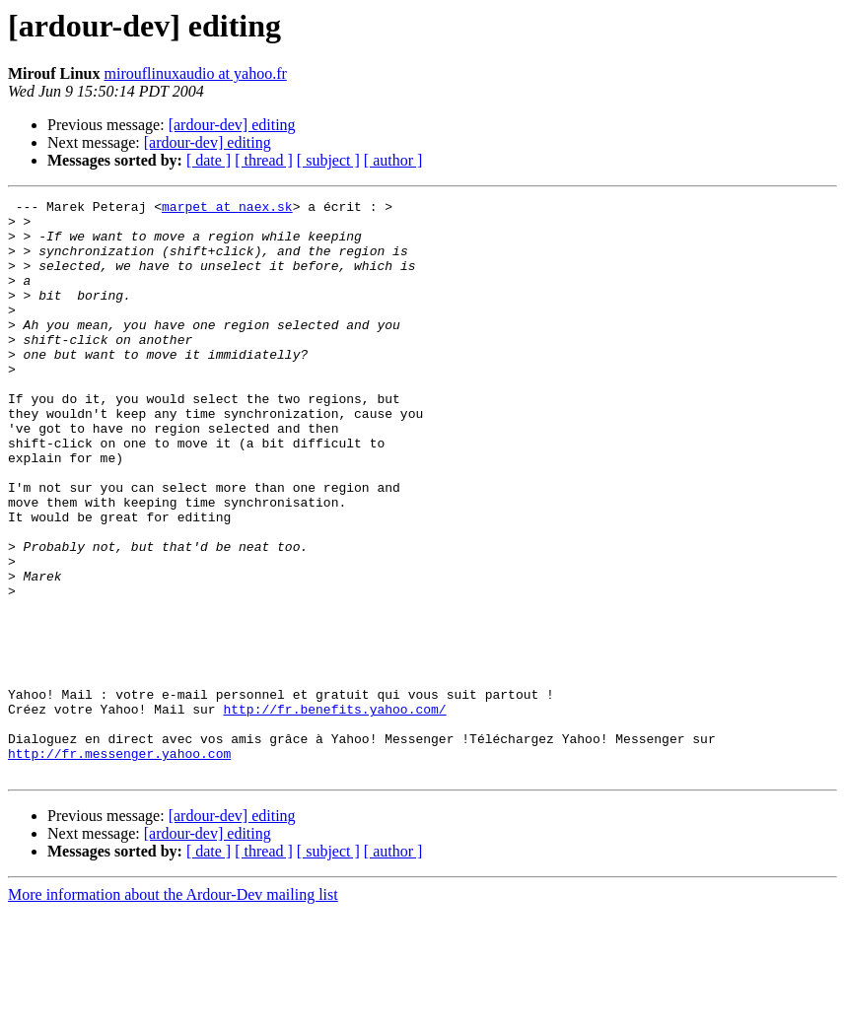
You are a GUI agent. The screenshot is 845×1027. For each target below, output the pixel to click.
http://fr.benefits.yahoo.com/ (334, 812)
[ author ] (393, 160)
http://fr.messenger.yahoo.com (119, 865)
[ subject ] (328, 160)
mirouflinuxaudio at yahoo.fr (196, 73)
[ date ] (208, 160)
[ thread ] (264, 160)
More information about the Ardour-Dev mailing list (173, 1009)
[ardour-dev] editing (232, 124)
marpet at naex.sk (227, 209)
